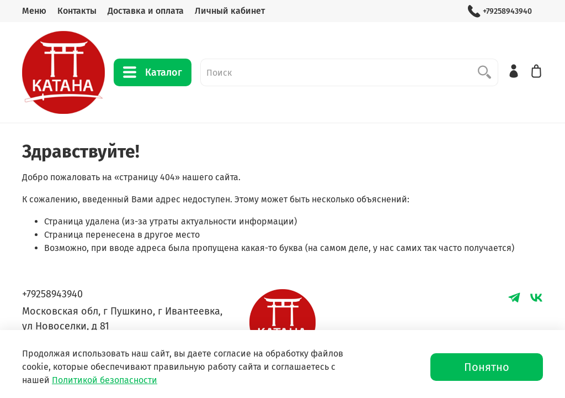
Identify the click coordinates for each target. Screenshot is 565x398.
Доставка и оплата (146, 11)
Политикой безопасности (104, 380)
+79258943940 (500, 11)
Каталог (152, 72)
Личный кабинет (230, 11)
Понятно (486, 367)
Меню (34, 11)
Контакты (77, 11)
